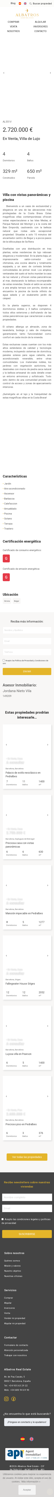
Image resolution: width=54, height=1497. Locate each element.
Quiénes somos (12, 1261)
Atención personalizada (16, 1350)
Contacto (40, 31)
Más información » (30, 1481)
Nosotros (13, 31)
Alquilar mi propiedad (14, 1323)
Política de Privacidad (24, 660)
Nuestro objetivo (12, 1271)
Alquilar (40, 22)
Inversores (40, 26)
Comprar (13, 22)
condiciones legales (28, 1219)
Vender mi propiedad (14, 1318)
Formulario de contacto (16, 1345)
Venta (13, 26)
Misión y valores (12, 1266)
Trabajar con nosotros (15, 1355)
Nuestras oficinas (13, 1276)
